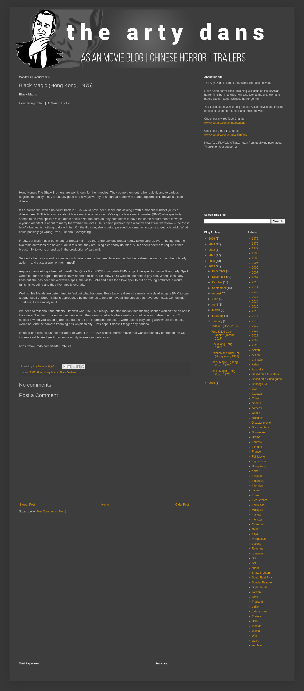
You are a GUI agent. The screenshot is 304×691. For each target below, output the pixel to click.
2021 (212, 255)
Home (105, 504)
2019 (212, 266)
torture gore (259, 611)
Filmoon (257, 447)
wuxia (255, 640)
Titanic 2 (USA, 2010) (224, 326)
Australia (257, 369)
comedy (257, 408)
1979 (255, 248)
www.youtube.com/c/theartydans (224, 122)
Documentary (260, 427)
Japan (256, 490)
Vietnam (257, 626)
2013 (255, 296)
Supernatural (260, 587)
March (216, 310)
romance (257, 553)
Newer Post (27, 504)
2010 (255, 282)
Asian (255, 364)
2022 (212, 249)
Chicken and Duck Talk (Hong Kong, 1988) (225, 354)
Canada (257, 393)
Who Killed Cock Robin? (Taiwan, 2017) (223, 335)
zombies (257, 645)
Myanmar (258, 524)
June (215, 299)
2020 (212, 261)
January (217, 321)
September (219, 288)
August (217, 293)
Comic (256, 413)
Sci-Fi (255, 563)
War (254, 635)
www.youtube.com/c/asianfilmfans (225, 134)
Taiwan (256, 592)
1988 (255, 258)
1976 (255, 243)
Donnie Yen (259, 432)
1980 (255, 253)
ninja (255, 534)
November (219, 277)
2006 (255, 267)
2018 (255, 321)
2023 (212, 244)
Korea (256, 495)
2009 (255, 277)
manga (256, 514)
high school (259, 461)
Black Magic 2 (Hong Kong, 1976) (224, 363)
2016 (212, 382)
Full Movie (258, 456)
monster (257, 519)
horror (54, 372)
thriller (256, 606)
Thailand (257, 601)
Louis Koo (258, 505)
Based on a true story (265, 374)
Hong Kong (43, 372)
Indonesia (258, 481)
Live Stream (259, 500)
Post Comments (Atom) (51, 511)
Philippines (259, 538)
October (217, 282)
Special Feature (262, 582)
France (256, 451)
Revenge (257, 548)
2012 (255, 291)
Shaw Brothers (67, 372)
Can (254, 388)
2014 (255, 301)
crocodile (257, 418)
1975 (33, 372)
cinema (256, 403)
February (218, 315)
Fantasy (257, 442)
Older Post (182, 504)
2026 (212, 238)
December (219, 271)
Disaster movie (261, 422)
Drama (256, 437)
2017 (255, 316)
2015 (255, 306)
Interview (257, 485)
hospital (257, 476)
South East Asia (262, 577)
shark (255, 568)
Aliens (256, 355)
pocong (256, 543)
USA (255, 621)
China (255, 398)
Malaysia (257, 509)
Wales (256, 631)
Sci (254, 558)
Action (256, 350)
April (215, 304)
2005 (255, 263)
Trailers (256, 616)
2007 (255, 272)
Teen (255, 597)
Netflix (256, 529)
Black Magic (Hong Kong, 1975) (223, 372)
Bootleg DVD (260, 384)
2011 (255, 287)
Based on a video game (267, 379)
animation (258, 359)
